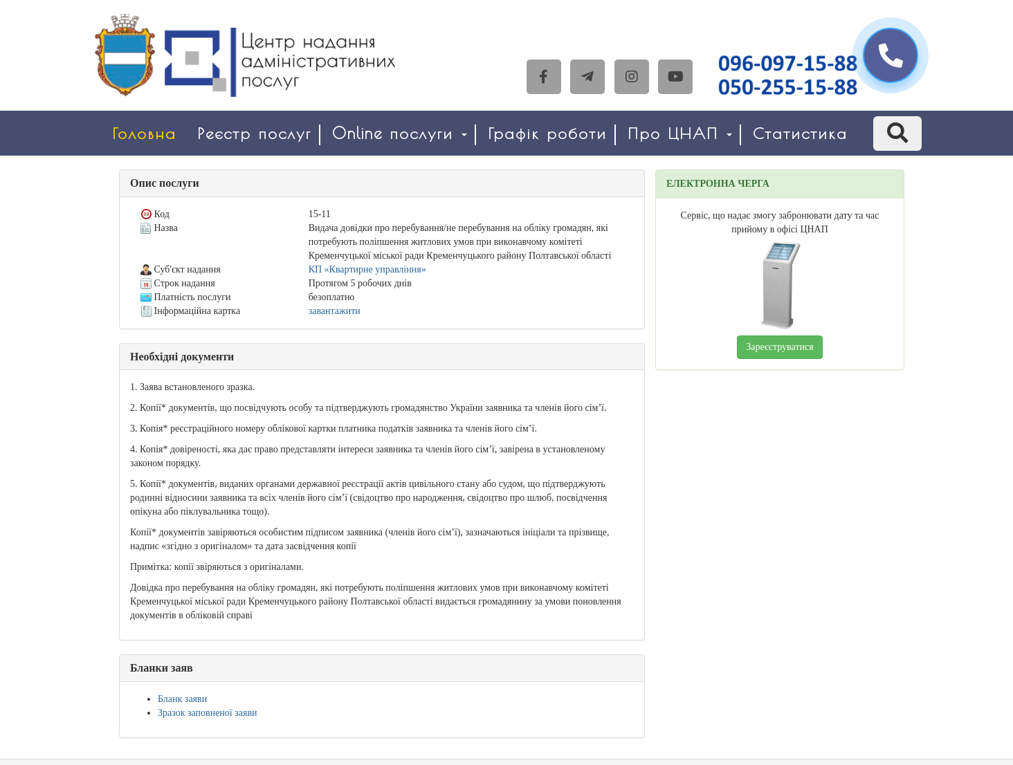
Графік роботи (547, 133)
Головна (144, 133)
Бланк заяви (182, 699)
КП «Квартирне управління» (367, 269)
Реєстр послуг (254, 133)
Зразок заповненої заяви (207, 713)
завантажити (335, 311)
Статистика (800, 133)
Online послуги (399, 133)
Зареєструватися (779, 347)
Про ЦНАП (680, 133)
